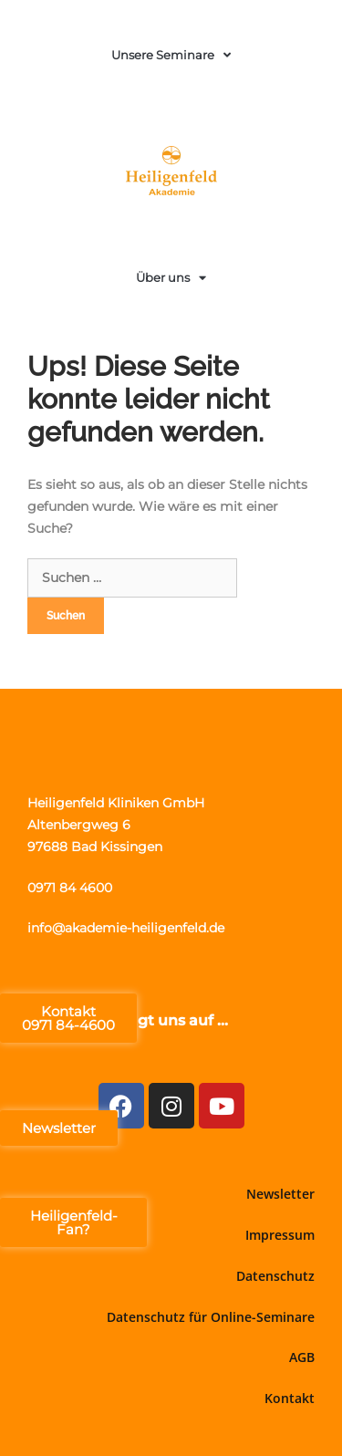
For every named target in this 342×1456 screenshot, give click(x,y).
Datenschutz (275, 1275)
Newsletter (280, 1193)
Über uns (171, 278)
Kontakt (289, 1398)
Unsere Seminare (171, 55)
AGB (302, 1357)
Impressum (280, 1234)
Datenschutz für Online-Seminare (211, 1317)
